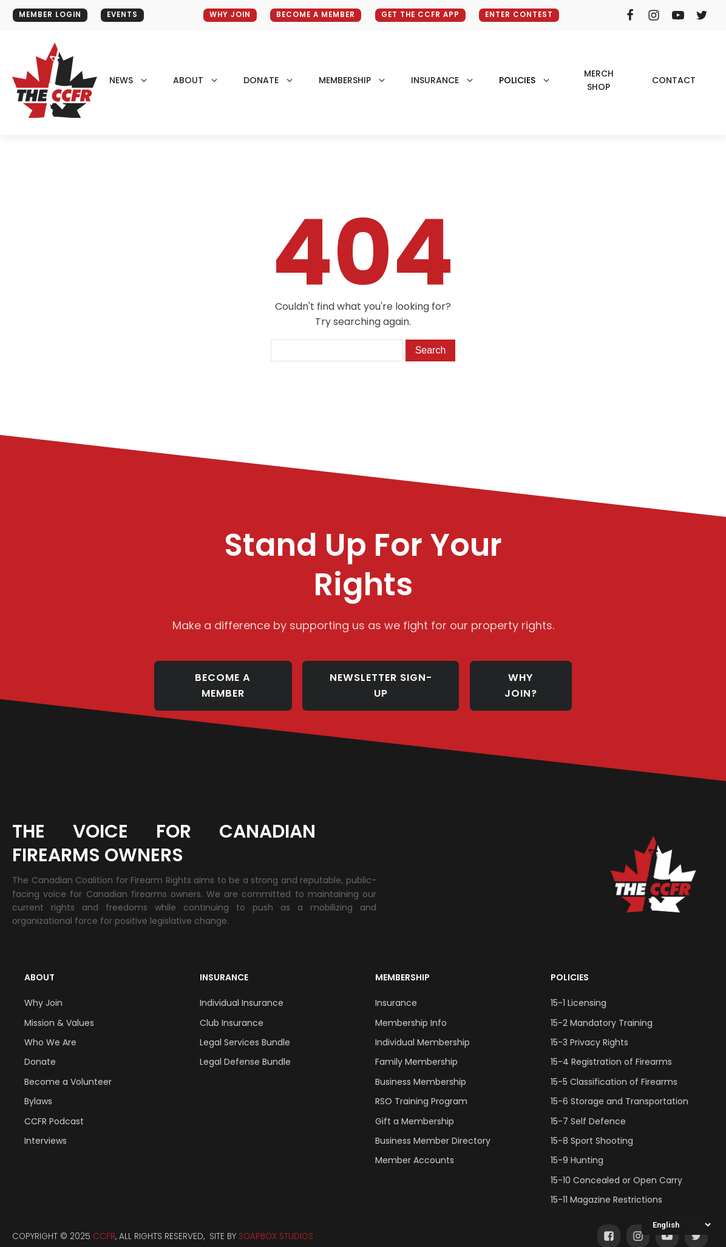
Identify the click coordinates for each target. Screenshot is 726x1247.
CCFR (104, 1223)
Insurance (224, 964)
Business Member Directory (432, 1128)
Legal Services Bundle (245, 1029)
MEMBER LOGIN (50, 15)
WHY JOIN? (529, 679)
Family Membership (416, 1049)
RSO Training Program (421, 1088)
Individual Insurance (241, 990)
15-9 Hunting (577, 1147)
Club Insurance (231, 1009)
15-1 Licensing (578, 990)
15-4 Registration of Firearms (611, 1049)
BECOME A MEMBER (315, 15)
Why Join (43, 990)
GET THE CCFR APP (424, 15)
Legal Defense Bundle (245, 1049)
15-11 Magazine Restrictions (606, 1187)
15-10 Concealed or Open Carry (616, 1167)
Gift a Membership (414, 1108)
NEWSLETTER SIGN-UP (385, 679)
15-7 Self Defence (588, 1108)
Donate (40, 1049)
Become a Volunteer (68, 1069)
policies (517, 80)
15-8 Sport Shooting (592, 1128)
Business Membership (420, 1069)
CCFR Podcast (54, 1108)
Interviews (45, 1128)
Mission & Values (59, 1009)
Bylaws (38, 1088)
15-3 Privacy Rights (589, 1029)
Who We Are (50, 1029)
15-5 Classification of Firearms (614, 1069)
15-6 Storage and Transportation (619, 1088)
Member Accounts (414, 1147)
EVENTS (126, 15)
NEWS (121, 80)
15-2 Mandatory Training (602, 1009)
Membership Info (411, 1009)
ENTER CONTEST (527, 15)
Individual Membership (422, 1029)
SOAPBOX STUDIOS (276, 1223)
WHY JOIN (225, 15)
